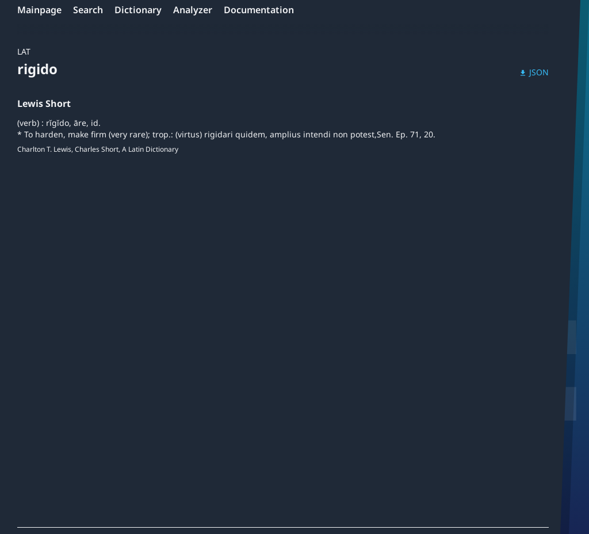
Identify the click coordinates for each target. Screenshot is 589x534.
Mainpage (39, 9)
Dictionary (138, 9)
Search (88, 9)
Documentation (259, 9)
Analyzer (192, 9)
